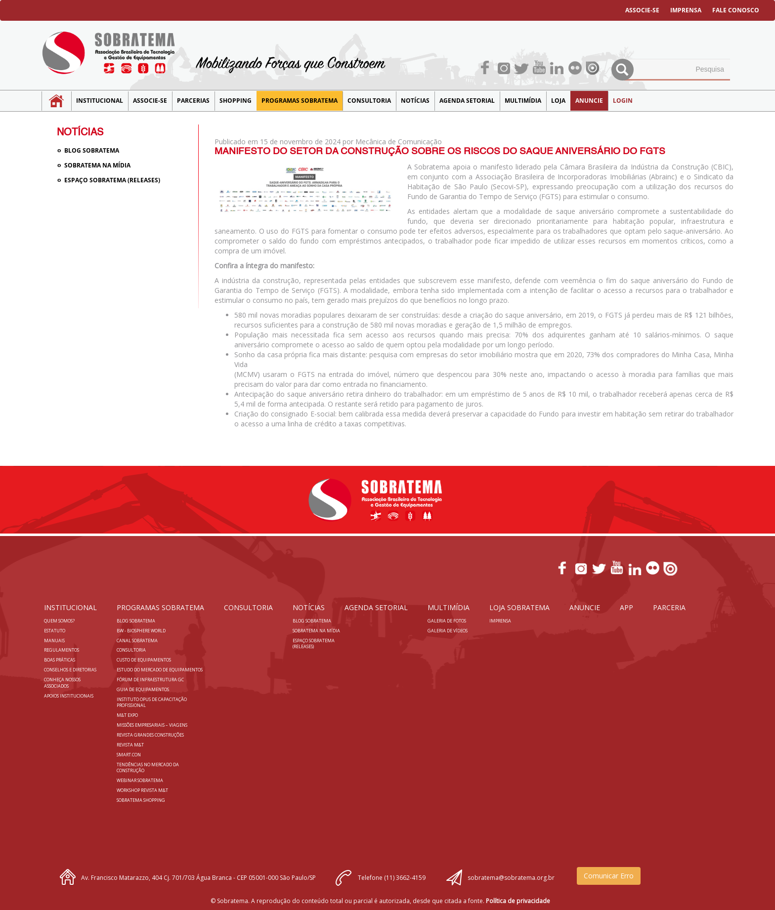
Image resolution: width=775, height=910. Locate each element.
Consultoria (369, 100)
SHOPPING (235, 100)
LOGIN (623, 100)
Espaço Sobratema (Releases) (112, 180)
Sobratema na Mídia (97, 165)
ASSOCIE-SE (642, 10)
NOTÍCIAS (415, 100)
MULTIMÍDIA (523, 100)
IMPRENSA (685, 10)
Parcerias (193, 100)
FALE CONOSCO (735, 10)
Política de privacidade (518, 901)
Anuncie (589, 100)
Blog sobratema (91, 150)
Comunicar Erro (609, 875)
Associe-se (150, 100)
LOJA (558, 100)
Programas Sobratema (299, 100)
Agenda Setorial (467, 100)
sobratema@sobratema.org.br (511, 877)
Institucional (99, 100)
